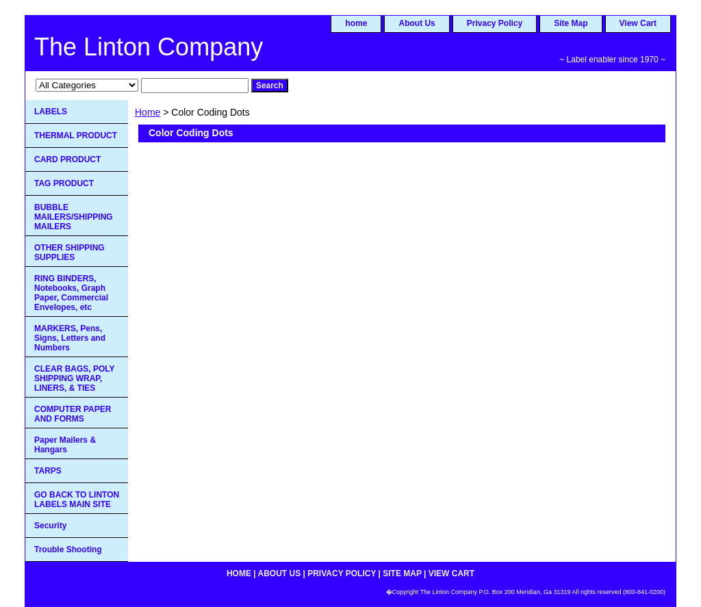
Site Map (570, 23)
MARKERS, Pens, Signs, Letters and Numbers (69, 338)
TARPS (48, 471)
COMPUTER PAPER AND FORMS (72, 414)
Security (50, 525)
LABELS (50, 111)
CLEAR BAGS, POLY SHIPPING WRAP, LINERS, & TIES (74, 378)
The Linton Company (148, 47)
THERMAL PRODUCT (75, 135)
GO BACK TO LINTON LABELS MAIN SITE (76, 499)
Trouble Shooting (68, 549)
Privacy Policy (494, 23)
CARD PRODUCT (67, 159)
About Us (416, 23)
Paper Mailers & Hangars (65, 444)
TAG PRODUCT (64, 183)
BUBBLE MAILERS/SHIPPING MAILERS (73, 217)
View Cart (638, 23)
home (356, 23)
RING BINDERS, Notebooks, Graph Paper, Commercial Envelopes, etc (71, 293)
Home (147, 112)
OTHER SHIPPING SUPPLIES (69, 252)
